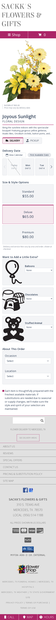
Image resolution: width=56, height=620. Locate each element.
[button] (28, 549)
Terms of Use (28, 608)
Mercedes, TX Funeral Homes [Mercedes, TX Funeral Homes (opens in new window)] (19, 581)
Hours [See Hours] (46, 617)
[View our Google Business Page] (30, 491)
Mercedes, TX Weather (14, 592)
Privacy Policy (14, 602)
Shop (14, 34)
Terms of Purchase (37, 602)
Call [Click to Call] (9, 617)
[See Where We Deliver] (28, 437)
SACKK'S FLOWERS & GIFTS (21, 15)
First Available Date (39, 155)
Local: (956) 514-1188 (28, 515)
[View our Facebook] (25, 491)
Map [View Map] (28, 617)
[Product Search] (29, 420)
